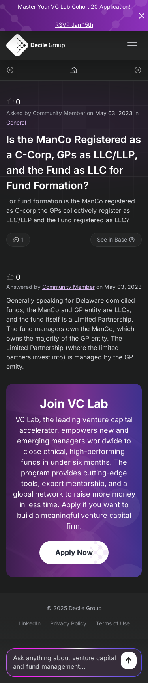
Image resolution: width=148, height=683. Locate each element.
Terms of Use (113, 623)
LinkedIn (30, 623)
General (16, 122)
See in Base (116, 239)
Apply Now (74, 552)
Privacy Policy (68, 623)
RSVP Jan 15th (74, 24)
